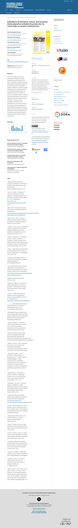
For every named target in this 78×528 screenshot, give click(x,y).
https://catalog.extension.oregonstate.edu (17, 455)
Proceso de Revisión (28, 10)
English (55, 28)
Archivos (49, 10)
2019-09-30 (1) (35, 73)
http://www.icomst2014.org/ (14, 319)
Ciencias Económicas (58, 102)
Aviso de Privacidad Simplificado (39, 512)
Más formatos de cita (37, 92)
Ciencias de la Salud (58, 98)
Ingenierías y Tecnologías (59, 100)
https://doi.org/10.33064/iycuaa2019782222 (17, 61)
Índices (11, 10)
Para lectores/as (57, 38)
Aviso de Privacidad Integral (39, 511)
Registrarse (16, 12)
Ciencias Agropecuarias (37, 109)
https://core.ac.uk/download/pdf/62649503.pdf (18, 300)
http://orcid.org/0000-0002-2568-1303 (14, 40)
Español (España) (58, 30)
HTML (40, 58)
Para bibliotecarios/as (58, 43)
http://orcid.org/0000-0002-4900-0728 (14, 35)
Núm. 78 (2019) (20, 17)
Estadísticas (9, 12)
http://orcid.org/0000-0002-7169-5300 (14, 55)
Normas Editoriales (40, 10)
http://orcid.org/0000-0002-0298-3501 (14, 45)
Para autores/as (57, 41)
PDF (35, 58)
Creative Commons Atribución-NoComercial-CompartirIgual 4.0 (40, 131)
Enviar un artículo (59, 19)
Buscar (70, 10)
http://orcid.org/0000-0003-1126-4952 (14, 50)
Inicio (6, 10)
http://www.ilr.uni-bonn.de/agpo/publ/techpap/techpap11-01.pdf (17, 202)
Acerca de (18, 10)
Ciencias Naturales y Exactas (60, 96)
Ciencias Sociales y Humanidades (61, 105)
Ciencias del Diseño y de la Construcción (62, 92)
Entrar (71, 1)
